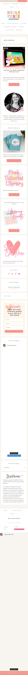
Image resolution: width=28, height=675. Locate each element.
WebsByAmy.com (17, 673)
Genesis (18, 672)
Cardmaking (6, 74)
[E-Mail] (9, 529)
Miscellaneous (12, 74)
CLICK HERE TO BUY (14, 160)
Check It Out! (22, 1)
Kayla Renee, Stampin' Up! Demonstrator (14, 15)
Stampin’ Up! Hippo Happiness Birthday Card (14, 71)
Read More (14, 84)
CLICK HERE (14, 194)
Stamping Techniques (20, 74)
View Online (11, 289)
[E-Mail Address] (14, 327)
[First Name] (14, 319)
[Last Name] (14, 323)
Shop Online (17, 289)
